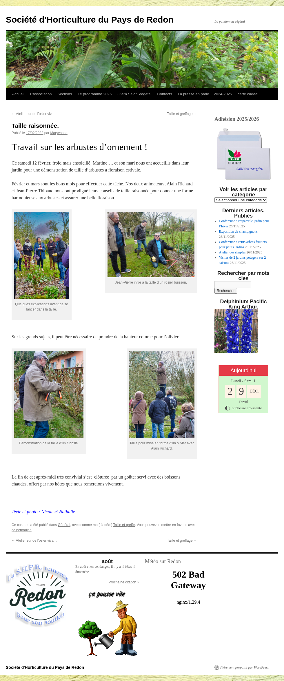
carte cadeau (248, 94)
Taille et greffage (182, 114)
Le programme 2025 (95, 94)
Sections (64, 94)
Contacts (164, 94)
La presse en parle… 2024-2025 (205, 94)
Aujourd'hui (243, 370)
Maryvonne (58, 133)
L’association (41, 94)
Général (64, 525)
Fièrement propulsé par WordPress (244, 667)
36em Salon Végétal (134, 94)
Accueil (18, 94)
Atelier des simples (232, 252)
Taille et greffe (124, 525)
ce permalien (22, 530)
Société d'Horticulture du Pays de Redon (90, 19)
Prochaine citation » (124, 582)
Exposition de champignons (238, 231)
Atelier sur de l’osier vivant (34, 114)
